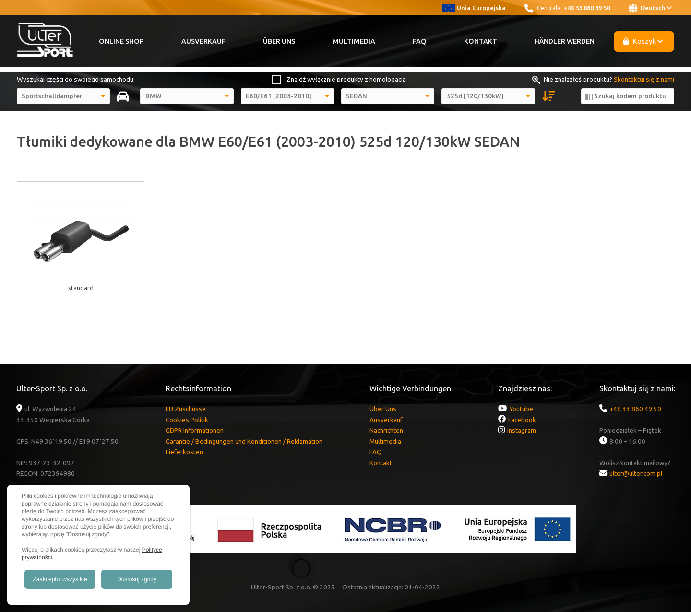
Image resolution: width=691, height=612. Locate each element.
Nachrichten (386, 430)
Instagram (521, 430)
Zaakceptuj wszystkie (60, 579)
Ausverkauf (203, 41)
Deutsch (650, 8)
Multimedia (354, 41)
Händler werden (565, 41)
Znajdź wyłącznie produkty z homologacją (346, 79)
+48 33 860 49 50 (586, 7)
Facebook (522, 420)
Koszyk (643, 41)
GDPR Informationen (195, 430)
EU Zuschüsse (186, 408)
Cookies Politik (187, 420)
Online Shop (121, 41)
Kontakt (480, 41)
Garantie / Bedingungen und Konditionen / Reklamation (244, 441)
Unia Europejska (474, 7)
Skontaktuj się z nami (644, 79)
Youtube (521, 408)
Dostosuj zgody (136, 579)
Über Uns (279, 41)
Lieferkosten (184, 452)
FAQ (420, 41)
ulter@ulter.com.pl (635, 473)
